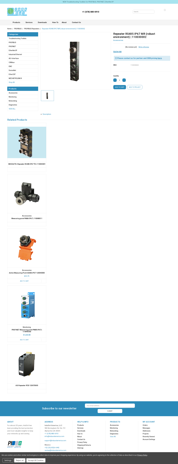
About (65, 22)
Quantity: (116, 76)
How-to (55, 22)
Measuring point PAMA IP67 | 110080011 (26, 218)
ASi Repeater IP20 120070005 (27, 386)
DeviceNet (12, 70)
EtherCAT (12, 74)
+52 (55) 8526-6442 (52, 447)
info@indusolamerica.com (54, 436)
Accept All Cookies (36, 460)
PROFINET (12, 46)
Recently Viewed (149, 436)
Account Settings (149, 439)
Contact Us (77, 22)
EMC (10, 66)
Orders (145, 425)
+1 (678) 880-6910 (51, 433)
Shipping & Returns (84, 445)
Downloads (43, 22)
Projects (146, 434)
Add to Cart (24, 281)
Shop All (12, 82)
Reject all (20, 460)
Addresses (146, 431)
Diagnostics (13, 105)
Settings (7, 460)
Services (30, 22)
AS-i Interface (14, 58)
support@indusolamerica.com (55, 440)
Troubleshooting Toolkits (17, 38)
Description (48, 114)
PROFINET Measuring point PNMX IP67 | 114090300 (27, 331)
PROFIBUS (12, 42)
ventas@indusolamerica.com (55, 450)
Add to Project (135, 87)
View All (12, 109)
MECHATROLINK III (15, 78)
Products (17, 22)
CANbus (12, 62)
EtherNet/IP (13, 50)
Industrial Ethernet (15, 54)
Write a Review (143, 47)
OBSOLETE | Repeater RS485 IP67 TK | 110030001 (26, 164)
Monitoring (12, 97)
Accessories (13, 93)
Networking (13, 101)
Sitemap (80, 448)
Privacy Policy (82, 442)
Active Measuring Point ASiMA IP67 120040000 (27, 273)
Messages (146, 428)
